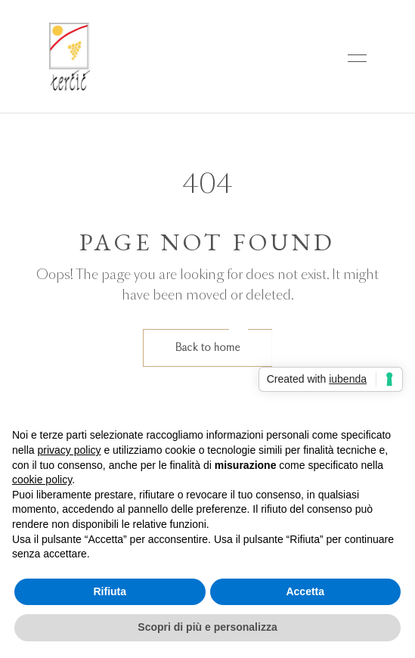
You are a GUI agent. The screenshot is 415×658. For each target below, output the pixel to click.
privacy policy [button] (69, 450)
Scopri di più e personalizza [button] (207, 627)
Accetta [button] (305, 591)
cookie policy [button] (42, 479)
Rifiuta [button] (109, 591)
